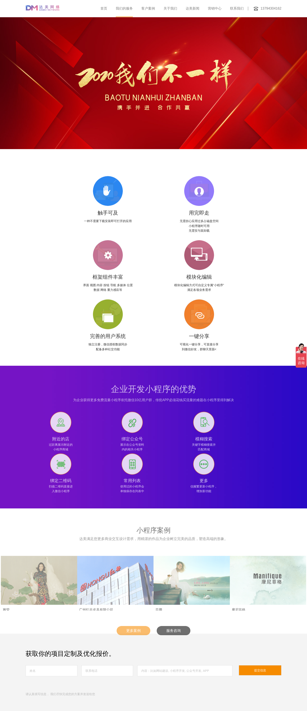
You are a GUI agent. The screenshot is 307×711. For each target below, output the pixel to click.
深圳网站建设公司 (55, 682)
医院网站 (65, 691)
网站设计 (50, 691)
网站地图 (45, 670)
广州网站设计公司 (174, 682)
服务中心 (45, 637)
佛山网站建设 (77, 682)
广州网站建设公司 (124, 682)
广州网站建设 (101, 677)
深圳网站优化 (33, 682)
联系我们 (237, 8)
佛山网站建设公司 (163, 677)
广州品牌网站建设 (149, 682)
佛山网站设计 (134, 686)
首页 (103, 8)
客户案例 (148, 8)
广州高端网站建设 (100, 682)
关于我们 (170, 8)
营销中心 (215, 8)
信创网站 (65, 677)
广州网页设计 (140, 677)
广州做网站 (183, 677)
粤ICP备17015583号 (178, 670)
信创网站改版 (82, 677)
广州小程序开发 (71, 686)
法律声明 (32, 670)
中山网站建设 (92, 686)
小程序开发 (174, 686)
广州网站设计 (121, 677)
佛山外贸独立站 (155, 686)
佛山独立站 (51, 686)
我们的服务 (124, 8)
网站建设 (190, 686)
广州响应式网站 (113, 686)
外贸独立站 (49, 677)
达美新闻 (192, 8)
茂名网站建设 (33, 686)
